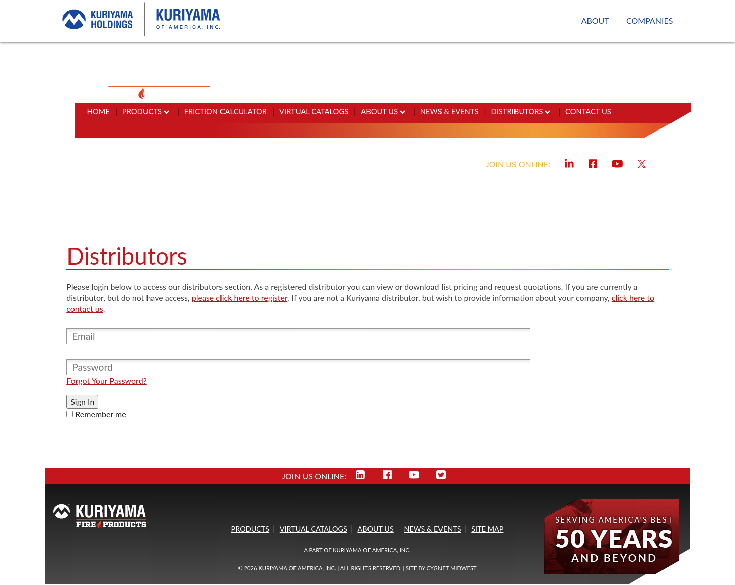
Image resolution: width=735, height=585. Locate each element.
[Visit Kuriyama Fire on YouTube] (617, 162)
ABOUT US (383, 111)
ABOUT (595, 20)
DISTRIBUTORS (521, 111)
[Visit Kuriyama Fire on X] (642, 162)
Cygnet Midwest (452, 568)
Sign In (82, 401)
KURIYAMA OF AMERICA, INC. (371, 550)
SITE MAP (487, 529)
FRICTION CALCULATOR (225, 111)
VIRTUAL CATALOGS (313, 111)
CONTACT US (588, 111)
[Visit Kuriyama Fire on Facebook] (593, 162)
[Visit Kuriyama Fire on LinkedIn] (569, 162)
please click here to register (239, 297)
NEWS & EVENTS (449, 111)
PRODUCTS (146, 111)
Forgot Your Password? (106, 380)
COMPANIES (649, 20)
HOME (98, 111)
